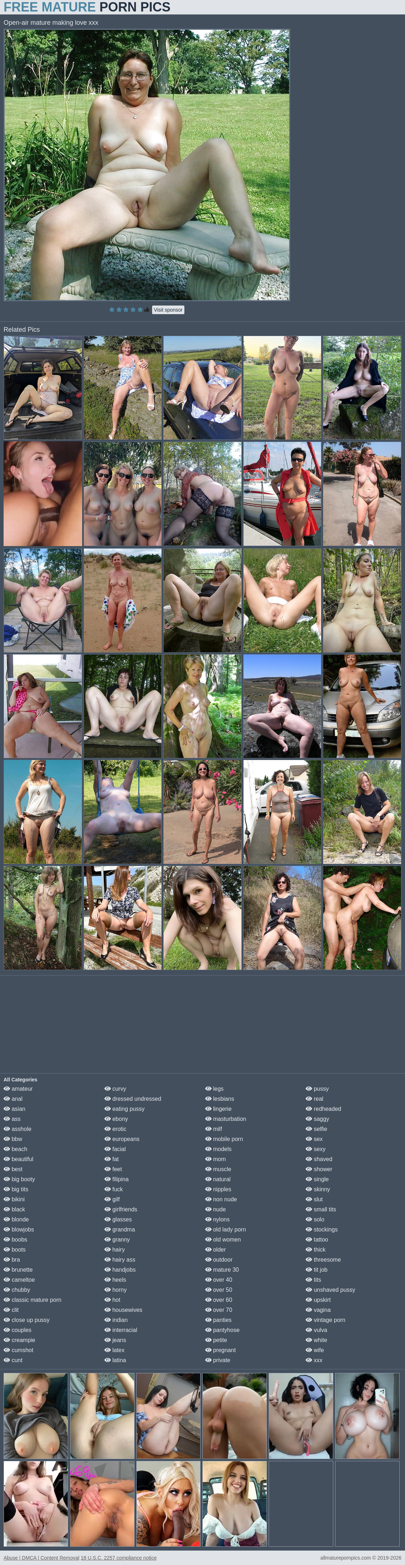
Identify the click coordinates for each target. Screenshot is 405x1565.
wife (315, 1350)
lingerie (218, 1109)
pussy (317, 1089)
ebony (116, 1119)
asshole (18, 1129)
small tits (321, 1209)
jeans (115, 1340)
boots (15, 1250)
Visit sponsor (168, 310)
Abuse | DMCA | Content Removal (41, 1558)
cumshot (18, 1350)
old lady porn (225, 1229)
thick (315, 1250)
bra (12, 1260)
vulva (316, 1330)
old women (223, 1239)
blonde (16, 1219)
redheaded (323, 1109)
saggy (317, 1119)
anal (13, 1099)
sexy (315, 1149)
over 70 (218, 1310)
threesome (323, 1260)
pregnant (220, 1350)
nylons (217, 1219)
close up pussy (27, 1320)
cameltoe (19, 1280)
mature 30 (222, 1270)
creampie (19, 1340)
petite (216, 1340)
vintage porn (325, 1320)
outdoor (219, 1260)
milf (213, 1129)
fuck (113, 1189)
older (215, 1250)
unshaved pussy (330, 1290)
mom (215, 1159)
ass (12, 1119)
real (314, 1099)
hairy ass (119, 1260)
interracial (120, 1330)
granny (117, 1239)
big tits (16, 1189)
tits (313, 1280)
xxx (314, 1360)
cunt (13, 1360)
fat (111, 1159)
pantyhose (222, 1330)
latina (115, 1360)
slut (314, 1199)
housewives (123, 1310)
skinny (318, 1189)
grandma (119, 1229)
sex (314, 1139)
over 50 (218, 1290)
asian (14, 1109)
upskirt (318, 1300)
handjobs (120, 1270)
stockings (322, 1229)
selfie (316, 1129)
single (317, 1179)
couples (18, 1330)
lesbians (219, 1099)
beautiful (18, 1159)
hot (112, 1300)
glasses (118, 1219)
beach (15, 1149)
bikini (14, 1199)
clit (11, 1310)
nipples (218, 1189)
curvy (115, 1089)
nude (215, 1209)
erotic (115, 1129)
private (217, 1360)
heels (115, 1280)
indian (116, 1320)
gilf (112, 1199)
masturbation (225, 1119)
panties (218, 1320)
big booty (19, 1179)
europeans (122, 1139)
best (13, 1169)
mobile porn (224, 1139)
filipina (116, 1179)
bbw (13, 1139)
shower (319, 1169)
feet (113, 1169)
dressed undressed (132, 1099)
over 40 (218, 1280)
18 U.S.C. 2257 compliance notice (119, 1558)
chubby (17, 1290)
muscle (218, 1169)
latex (114, 1350)
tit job (317, 1270)
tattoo (317, 1239)
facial (115, 1149)
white (316, 1340)
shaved (319, 1159)
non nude (221, 1199)
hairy (114, 1250)
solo (315, 1219)
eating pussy (124, 1109)
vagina (318, 1310)
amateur (18, 1089)
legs (214, 1089)
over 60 (218, 1300)
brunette (18, 1270)
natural (218, 1179)
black (14, 1209)
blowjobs (19, 1229)
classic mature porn (32, 1300)
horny (115, 1290)
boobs (15, 1239)
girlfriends (120, 1209)
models (218, 1149)
